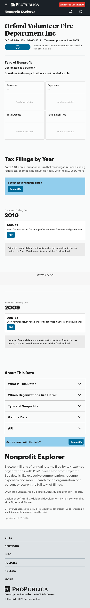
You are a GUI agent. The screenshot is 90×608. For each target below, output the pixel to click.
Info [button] (8, 554)
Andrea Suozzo (17, 491)
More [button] (9, 579)
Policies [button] (11, 562)
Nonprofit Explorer (20, 11)
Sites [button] (8, 537)
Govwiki (42, 511)
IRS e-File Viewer (40, 508)
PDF (11, 234)
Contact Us (15, 188)
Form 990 (11, 167)
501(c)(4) (31, 67)
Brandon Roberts (72, 491)
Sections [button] (12, 546)
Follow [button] (11, 570)
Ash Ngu (51, 491)
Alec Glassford (36, 491)
